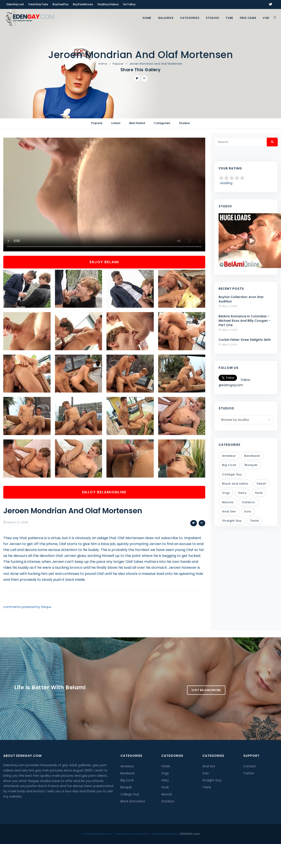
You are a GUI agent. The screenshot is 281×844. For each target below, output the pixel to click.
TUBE (229, 18)
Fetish (261, 484)
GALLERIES (165, 18)
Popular (118, 64)
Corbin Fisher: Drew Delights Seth (245, 340)
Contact (249, 766)
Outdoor (248, 502)
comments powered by (27, 607)
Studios (212, 18)
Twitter (248, 773)
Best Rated (137, 123)
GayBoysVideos (108, 4)
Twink (254, 521)
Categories (189, 18)
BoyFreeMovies (83, 4)
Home (147, 18)
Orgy (226, 493)
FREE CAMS (248, 18)
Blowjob (251, 465)
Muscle (227, 502)
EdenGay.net (15, 4)
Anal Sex (229, 511)
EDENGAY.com (190, 834)
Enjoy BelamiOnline (104, 492)
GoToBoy (129, 4)
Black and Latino (235, 484)
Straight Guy (232, 521)
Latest (115, 123)
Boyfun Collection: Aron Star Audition (241, 299)
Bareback (252, 456)
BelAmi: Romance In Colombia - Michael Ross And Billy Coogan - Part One (244, 320)
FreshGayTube (38, 4)
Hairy (242, 493)
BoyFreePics (61, 4)
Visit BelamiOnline (206, 690)
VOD (266, 18)
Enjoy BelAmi (104, 262)
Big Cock (229, 465)
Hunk (259, 493)
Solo (247, 511)
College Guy (232, 474)
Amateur (229, 456)
